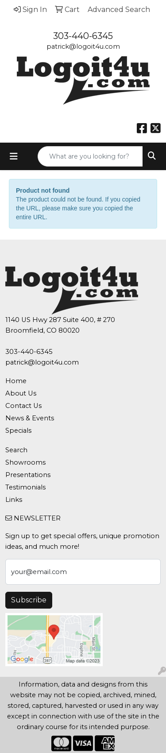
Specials (18, 431)
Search (16, 450)
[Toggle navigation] (13, 156)
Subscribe (28, 600)
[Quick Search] (90, 156)
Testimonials (25, 487)
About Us (20, 393)
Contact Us (23, 406)
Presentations (27, 475)
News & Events (29, 418)
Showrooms (25, 462)
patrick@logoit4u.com (83, 46)
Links (13, 500)
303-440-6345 (83, 36)
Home (16, 381)
